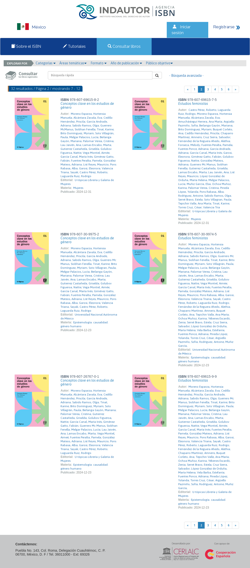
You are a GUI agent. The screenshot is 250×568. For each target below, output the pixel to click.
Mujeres (78, 188)
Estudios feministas (193, 104)
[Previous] (187, 89)
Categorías (46, 63)
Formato (99, 63)
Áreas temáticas (73, 63)
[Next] (235, 89)
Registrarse (224, 26)
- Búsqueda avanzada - (186, 75)
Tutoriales (74, 46)
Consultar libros (124, 46)
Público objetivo (159, 63)
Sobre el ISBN (26, 46)
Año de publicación (126, 63)
